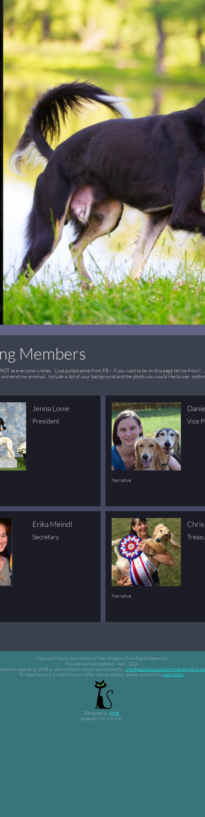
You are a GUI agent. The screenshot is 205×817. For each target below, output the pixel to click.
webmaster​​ (173, 674)
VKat (114, 713)
